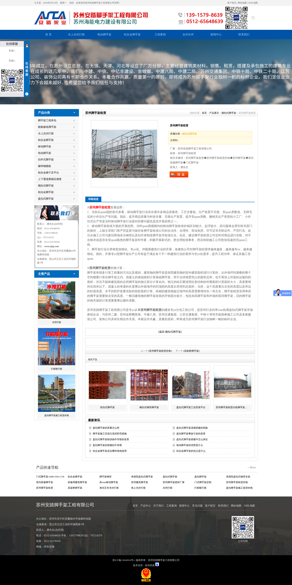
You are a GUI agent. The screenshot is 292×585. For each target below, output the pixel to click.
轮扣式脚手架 (107, 407)
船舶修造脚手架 (47, 127)
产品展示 (214, 112)
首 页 (48, 34)
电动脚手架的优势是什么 (189, 445)
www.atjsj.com (51, 246)
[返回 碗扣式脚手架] (170, 331)
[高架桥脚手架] (191, 350)
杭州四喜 (150, 565)
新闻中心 (216, 34)
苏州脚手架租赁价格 (237, 482)
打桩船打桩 (56, 369)
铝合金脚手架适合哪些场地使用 (110, 451)
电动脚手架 (104, 34)
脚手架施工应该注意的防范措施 (110, 433)
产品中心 (145, 505)
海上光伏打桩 (138, 487)
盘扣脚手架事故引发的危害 (190, 433)
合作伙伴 (188, 34)
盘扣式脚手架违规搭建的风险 (192, 427)
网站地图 (242, 2)
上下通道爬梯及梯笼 (49, 179)
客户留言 (231, 2)
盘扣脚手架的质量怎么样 (106, 427)
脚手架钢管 (105, 476)
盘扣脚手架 (200, 476)
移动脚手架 (44, 146)
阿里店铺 (49, 546)
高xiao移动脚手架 (108, 482)
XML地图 (253, 2)
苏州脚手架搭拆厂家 (174, 482)
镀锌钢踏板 (44, 166)
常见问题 (197, 505)
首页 (204, 112)
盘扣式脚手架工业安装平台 (190, 407)
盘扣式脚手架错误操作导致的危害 (111, 439)
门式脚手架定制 (202, 482)
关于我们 (158, 505)
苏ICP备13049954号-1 (123, 560)
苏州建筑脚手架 (139, 482)
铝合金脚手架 (132, 34)
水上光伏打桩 (76, 34)
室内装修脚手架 (44, 482)
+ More (251, 467)
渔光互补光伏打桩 (109, 487)
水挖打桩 (56, 322)
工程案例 (160, 34)
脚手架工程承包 (47, 120)
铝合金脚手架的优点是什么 (190, 451)
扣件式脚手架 (46, 159)
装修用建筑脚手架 (77, 482)
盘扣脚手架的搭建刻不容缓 (107, 445)
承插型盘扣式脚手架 (142, 476)
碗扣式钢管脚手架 (149, 407)
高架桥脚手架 (75, 487)
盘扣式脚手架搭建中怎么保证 (192, 439)
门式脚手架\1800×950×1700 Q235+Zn (50, 476)
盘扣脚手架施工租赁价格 (56, 415)
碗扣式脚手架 (46, 185)
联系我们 (244, 34)
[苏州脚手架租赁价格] (160, 350)
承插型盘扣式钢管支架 (238, 476)
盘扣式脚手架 (46, 198)
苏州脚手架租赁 (44, 487)
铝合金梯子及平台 (48, 172)
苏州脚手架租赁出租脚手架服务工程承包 (233, 407)
